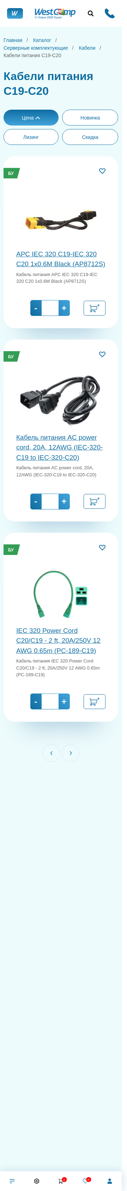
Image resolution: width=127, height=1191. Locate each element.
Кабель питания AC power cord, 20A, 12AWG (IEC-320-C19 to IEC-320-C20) (59, 447)
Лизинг (31, 137)
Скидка (90, 137)
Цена (31, 118)
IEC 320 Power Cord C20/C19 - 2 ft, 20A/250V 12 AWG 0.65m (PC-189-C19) (58, 640)
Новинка (90, 118)
